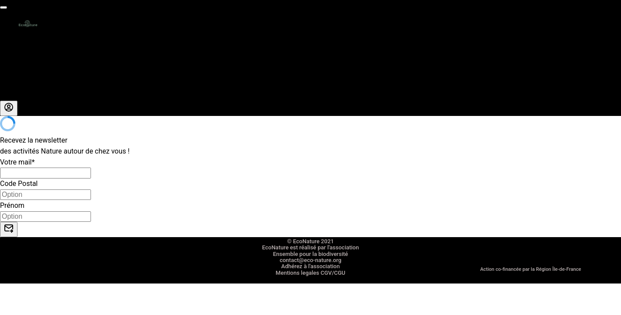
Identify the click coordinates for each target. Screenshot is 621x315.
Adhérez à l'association (310, 266)
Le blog (11, 95)
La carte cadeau (25, 51)
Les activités (19, 41)
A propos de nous (27, 84)
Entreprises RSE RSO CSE (39, 62)
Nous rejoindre (22, 73)
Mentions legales (297, 273)
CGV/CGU (333, 273)
